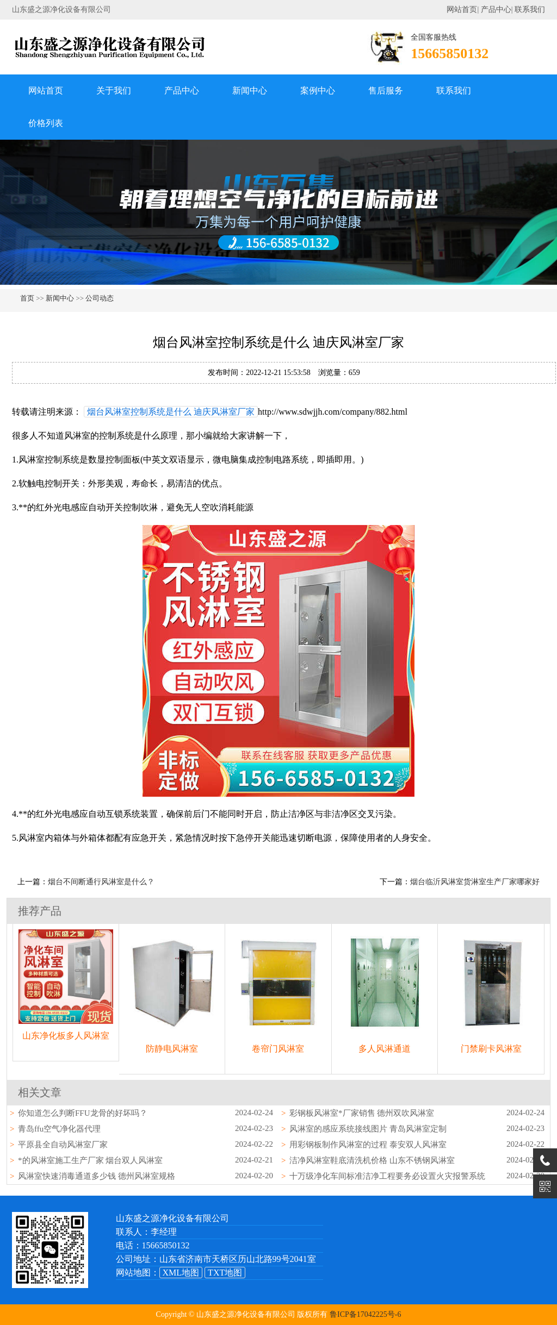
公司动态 (99, 298)
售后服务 (385, 90)
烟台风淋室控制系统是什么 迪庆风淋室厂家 (171, 411)
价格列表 (45, 123)
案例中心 (317, 90)
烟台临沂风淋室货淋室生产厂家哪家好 (475, 882)
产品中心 (496, 9)
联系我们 (530, 9)
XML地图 (181, 1272)
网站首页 (462, 9)
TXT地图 (225, 1272)
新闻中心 (249, 90)
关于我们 (113, 90)
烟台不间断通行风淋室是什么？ (101, 882)
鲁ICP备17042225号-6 (365, 1314)
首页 (27, 298)
